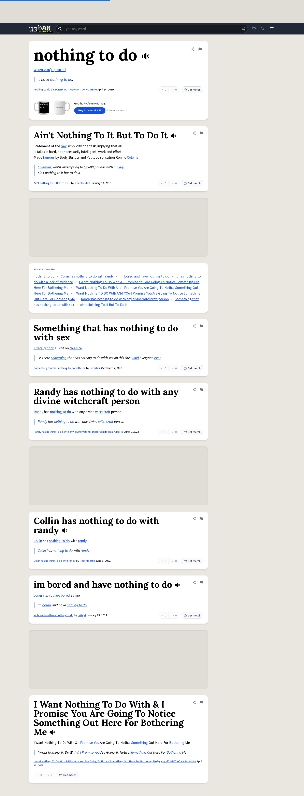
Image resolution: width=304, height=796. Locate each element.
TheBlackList (82, 183)
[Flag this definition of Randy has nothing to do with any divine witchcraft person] (201, 389)
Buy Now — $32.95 (89, 111)
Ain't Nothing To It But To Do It (52, 183)
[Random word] (243, 28)
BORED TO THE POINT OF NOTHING (76, 90)
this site (76, 348)
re (53, 70)
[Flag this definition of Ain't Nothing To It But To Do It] (201, 133)
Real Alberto (116, 432)
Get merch (192, 90)
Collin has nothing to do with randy (87, 276)
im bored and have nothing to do (144, 276)
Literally (40, 348)
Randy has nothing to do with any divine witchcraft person (125, 299)
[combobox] (152, 29)
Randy (38, 411)
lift (85, 167)
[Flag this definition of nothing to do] (200, 49)
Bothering (176, 742)
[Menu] (271, 28)
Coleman (133, 157)
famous (49, 157)
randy (82, 540)
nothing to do (42, 90)
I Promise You (88, 742)
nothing (56, 79)
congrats (40, 595)
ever (157, 357)
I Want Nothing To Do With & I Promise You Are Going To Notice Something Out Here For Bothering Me (95, 761)
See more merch (117, 111)
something (59, 357)
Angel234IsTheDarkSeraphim (178, 761)
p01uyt (82, 615)
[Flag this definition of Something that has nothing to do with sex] (201, 326)
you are (54, 595)
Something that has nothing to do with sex (60, 368)
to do (68, 79)
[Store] (254, 28)
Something (139, 742)
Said (135, 357)
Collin (38, 540)
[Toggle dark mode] (262, 28)
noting (52, 348)
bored (60, 70)
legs (121, 167)
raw (64, 146)
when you (42, 70)
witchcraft (102, 411)
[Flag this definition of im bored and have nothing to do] (201, 582)
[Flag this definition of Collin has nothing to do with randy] (201, 518)
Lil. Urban (95, 368)
